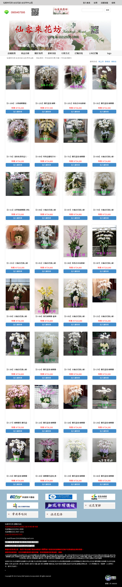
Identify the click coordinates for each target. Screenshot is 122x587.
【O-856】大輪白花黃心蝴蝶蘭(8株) (49, 209)
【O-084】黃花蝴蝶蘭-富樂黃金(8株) (49, 316)
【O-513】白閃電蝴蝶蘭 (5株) (17, 209)
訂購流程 (79, 53)
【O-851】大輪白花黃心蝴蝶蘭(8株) (49, 263)
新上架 (101, 61)
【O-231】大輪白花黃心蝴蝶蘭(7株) (106, 316)
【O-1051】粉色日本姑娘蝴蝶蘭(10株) (79, 103)
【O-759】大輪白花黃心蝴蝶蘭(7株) (78, 369)
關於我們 (39, 53)
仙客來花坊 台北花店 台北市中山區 (18, 2)
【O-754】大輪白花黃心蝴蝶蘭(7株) (106, 209)
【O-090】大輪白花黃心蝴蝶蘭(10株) (20, 316)
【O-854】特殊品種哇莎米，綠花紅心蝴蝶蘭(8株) (54, 156)
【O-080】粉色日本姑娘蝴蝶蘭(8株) (78, 263)
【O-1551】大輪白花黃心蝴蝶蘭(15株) (21, 263)
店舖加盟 (104, 2)
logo (109, 53)
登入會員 (86, 2)
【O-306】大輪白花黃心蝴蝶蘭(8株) (20, 369)
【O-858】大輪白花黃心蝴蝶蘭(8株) (106, 156)
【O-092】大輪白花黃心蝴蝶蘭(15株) (78, 316)
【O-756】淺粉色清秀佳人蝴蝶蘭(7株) (21, 156)
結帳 (113, 2)
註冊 (95, 2)
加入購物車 (17, 111)
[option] (61, 35)
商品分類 (25, 53)
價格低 (114, 61)
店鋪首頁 (12, 53)
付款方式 (65, 53)
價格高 (107, 61)
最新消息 (52, 53)
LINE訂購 (93, 53)
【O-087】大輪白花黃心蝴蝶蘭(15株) (107, 263)
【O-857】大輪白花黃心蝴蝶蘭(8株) (78, 209)
